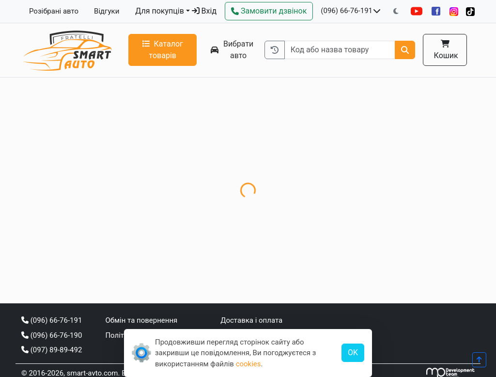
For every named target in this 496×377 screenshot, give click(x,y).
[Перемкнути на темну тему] (396, 11)
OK (353, 352)
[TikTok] (470, 11)
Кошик (445, 50)
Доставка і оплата (251, 320)
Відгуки (106, 11)
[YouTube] (416, 11)
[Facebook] (436, 11)
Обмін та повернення (141, 320)
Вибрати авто (232, 49)
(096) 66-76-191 (346, 10)
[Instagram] (454, 11)
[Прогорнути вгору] (479, 359)
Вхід (204, 11)
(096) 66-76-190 (51, 335)
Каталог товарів (162, 49)
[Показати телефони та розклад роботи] (376, 11)
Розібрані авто (53, 11)
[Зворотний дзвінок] (269, 11)
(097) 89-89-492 (51, 350)
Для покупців (159, 11)
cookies (248, 364)
